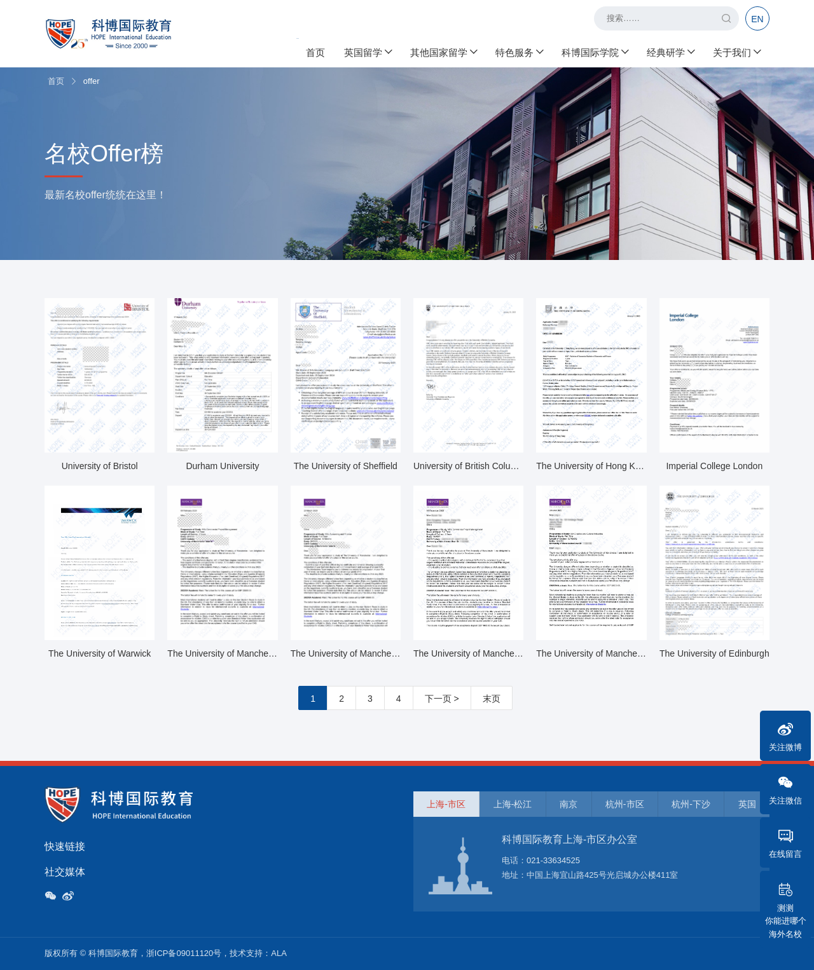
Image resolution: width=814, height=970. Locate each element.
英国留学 (367, 51)
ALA (279, 953)
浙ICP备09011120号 (184, 953)
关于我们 (736, 51)
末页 (491, 698)
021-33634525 (553, 860)
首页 (315, 51)
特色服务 (518, 51)
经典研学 (670, 51)
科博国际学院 (595, 51)
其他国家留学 (443, 51)
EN (757, 19)
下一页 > (442, 698)
